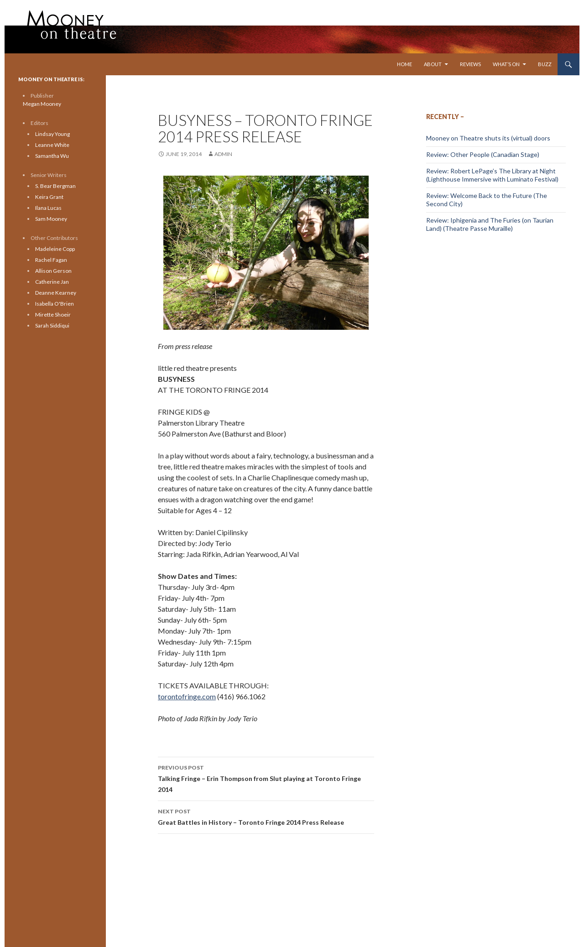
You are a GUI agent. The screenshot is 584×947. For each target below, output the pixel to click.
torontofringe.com (187, 696)
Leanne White (52, 144)
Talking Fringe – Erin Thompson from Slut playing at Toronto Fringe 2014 (266, 777)
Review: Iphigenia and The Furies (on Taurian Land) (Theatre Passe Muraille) (489, 224)
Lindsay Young (52, 133)
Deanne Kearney (55, 292)
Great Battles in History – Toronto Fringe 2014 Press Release (266, 816)
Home (404, 64)
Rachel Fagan (51, 259)
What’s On (506, 64)
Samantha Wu (52, 155)
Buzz (545, 64)
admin (223, 154)
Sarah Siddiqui (52, 325)
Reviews (470, 64)
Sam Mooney (51, 218)
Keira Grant (49, 196)
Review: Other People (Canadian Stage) (482, 154)
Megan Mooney (42, 103)
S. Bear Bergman (55, 185)
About (433, 64)
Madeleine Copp (55, 248)
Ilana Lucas (48, 207)
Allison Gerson (53, 270)
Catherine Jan (52, 281)
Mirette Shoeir (53, 314)
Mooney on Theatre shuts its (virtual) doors (488, 138)
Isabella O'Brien (54, 303)
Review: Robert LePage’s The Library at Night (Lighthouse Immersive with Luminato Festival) (492, 175)
